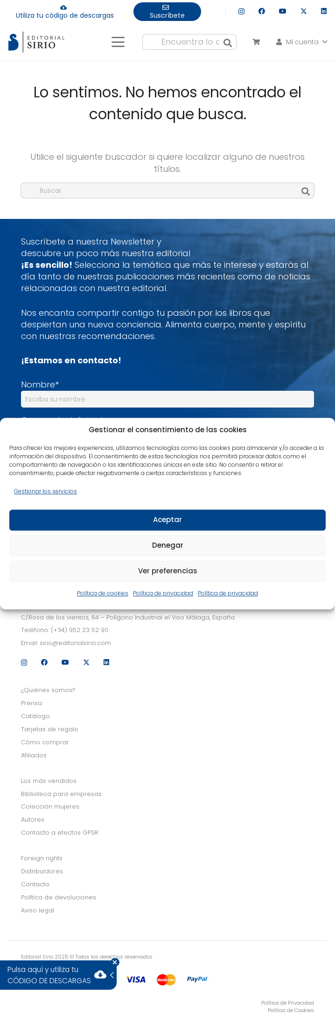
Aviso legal (37, 910)
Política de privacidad (163, 593)
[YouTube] (282, 11)
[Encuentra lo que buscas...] (189, 41)
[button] (118, 41)
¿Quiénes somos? (48, 690)
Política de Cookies (291, 1010)
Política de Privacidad (287, 1003)
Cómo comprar (45, 742)
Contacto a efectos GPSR (59, 833)
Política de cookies (102, 593)
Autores (32, 819)
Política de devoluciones (58, 897)
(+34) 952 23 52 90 (79, 630)
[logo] (36, 42)
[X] (303, 11)
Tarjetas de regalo (49, 729)
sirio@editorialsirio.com (75, 643)
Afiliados (34, 755)
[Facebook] (261, 11)
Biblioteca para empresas (61, 794)
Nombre (40, 384)
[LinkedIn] (324, 11)
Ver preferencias (167, 571)
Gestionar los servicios (45, 491)
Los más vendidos (49, 781)
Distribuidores (42, 871)
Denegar (167, 546)
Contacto (35, 884)
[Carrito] (256, 42)
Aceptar (167, 520)
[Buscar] (227, 41)
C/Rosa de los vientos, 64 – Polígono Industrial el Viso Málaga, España (128, 617)
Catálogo (35, 716)
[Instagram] (241, 11)
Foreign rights (42, 858)
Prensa (31, 703)
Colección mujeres (50, 806)
